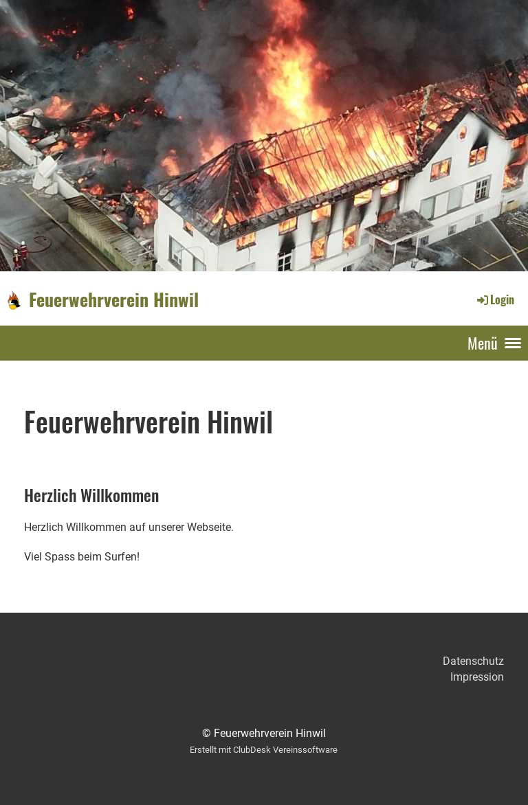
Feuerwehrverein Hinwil (114, 299)
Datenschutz (473, 661)
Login (494, 299)
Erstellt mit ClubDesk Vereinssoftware (264, 750)
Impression (477, 676)
